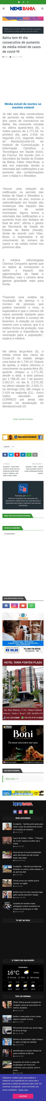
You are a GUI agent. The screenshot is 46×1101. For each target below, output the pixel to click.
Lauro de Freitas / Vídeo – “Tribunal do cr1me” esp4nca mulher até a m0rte (28, 841)
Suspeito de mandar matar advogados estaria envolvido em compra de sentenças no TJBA (26, 906)
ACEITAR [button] (23, 1096)
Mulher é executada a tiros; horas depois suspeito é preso (27, 1017)
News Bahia (10, 779)
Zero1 (6, 57)
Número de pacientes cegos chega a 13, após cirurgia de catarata (28, 1040)
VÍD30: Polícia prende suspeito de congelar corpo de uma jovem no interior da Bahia (27, 1005)
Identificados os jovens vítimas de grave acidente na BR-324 (27, 1052)
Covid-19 (17, 29)
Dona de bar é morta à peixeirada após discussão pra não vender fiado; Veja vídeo (27, 855)
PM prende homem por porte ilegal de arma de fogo (27, 1029)
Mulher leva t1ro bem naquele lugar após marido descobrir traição (28, 893)
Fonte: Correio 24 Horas (23, 419)
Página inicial (8, 29)
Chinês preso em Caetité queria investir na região (26, 882)
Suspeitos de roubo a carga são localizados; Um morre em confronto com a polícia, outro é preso (26, 1066)
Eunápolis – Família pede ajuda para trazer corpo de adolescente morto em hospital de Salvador (28, 827)
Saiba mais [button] (23, 1090)
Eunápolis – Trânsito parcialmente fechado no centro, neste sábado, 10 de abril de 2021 (28, 869)
